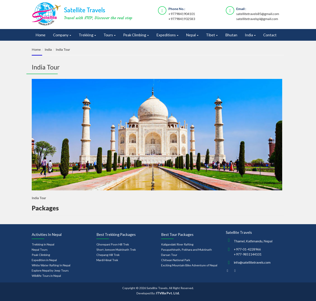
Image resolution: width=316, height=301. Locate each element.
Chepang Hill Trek (108, 255)
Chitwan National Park (175, 260)
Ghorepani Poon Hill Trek (112, 244)
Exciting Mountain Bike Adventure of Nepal (189, 265)
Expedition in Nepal (44, 260)
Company (62, 35)
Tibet (212, 35)
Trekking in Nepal (43, 244)
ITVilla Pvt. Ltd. (168, 293)
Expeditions (167, 35)
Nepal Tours (40, 249)
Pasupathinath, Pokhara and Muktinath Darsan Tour (186, 252)
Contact (270, 35)
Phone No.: (176, 9)
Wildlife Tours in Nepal (46, 275)
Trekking (87, 35)
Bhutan (231, 35)
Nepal (192, 35)
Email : (241, 9)
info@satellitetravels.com (252, 262)
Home (40, 35)
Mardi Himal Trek (107, 260)
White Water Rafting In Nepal (51, 265)
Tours (110, 35)
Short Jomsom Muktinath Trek (116, 249)
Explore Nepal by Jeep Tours (50, 270)
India (250, 35)
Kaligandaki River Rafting (177, 244)
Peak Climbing (136, 35)
